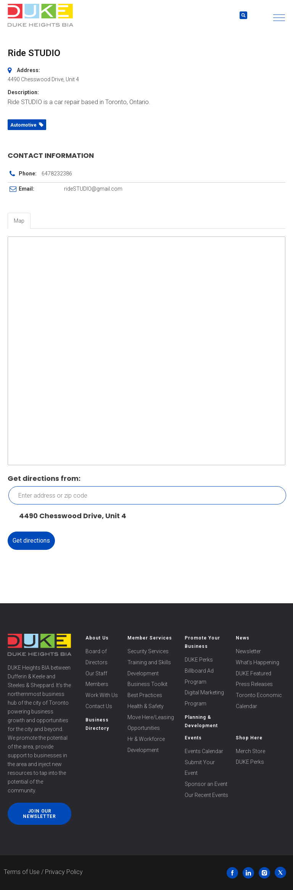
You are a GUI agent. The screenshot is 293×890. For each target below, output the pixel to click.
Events (193, 738)
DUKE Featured (253, 673)
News (243, 638)
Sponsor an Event (206, 784)
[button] (279, 18)
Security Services (148, 651)
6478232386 (57, 173)
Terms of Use (22, 872)
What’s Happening (257, 662)
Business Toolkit (147, 684)
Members (96, 684)
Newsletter (248, 651)
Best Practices (144, 695)
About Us (97, 638)
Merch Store (250, 751)
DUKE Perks (199, 660)
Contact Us (98, 706)
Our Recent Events (206, 795)
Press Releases (254, 684)
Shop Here (249, 738)
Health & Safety (145, 706)
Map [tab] (19, 221)
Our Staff (96, 673)
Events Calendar (204, 751)
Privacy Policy (64, 872)
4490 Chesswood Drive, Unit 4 (68, 516)
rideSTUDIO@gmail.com (93, 189)
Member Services (149, 638)
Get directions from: (44, 478)
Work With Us (101, 695)
